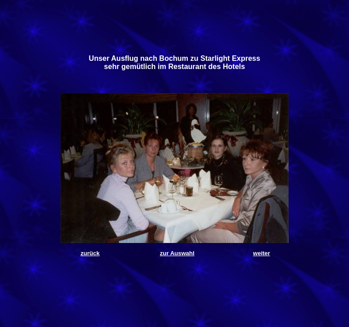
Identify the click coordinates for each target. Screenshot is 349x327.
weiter (261, 253)
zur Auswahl (177, 253)
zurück (90, 253)
